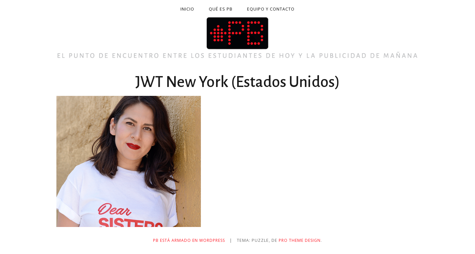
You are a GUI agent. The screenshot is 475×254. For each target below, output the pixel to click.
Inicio (187, 9)
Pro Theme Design (302, 240)
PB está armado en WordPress (188, 240)
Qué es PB (221, 9)
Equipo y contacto (271, 9)
